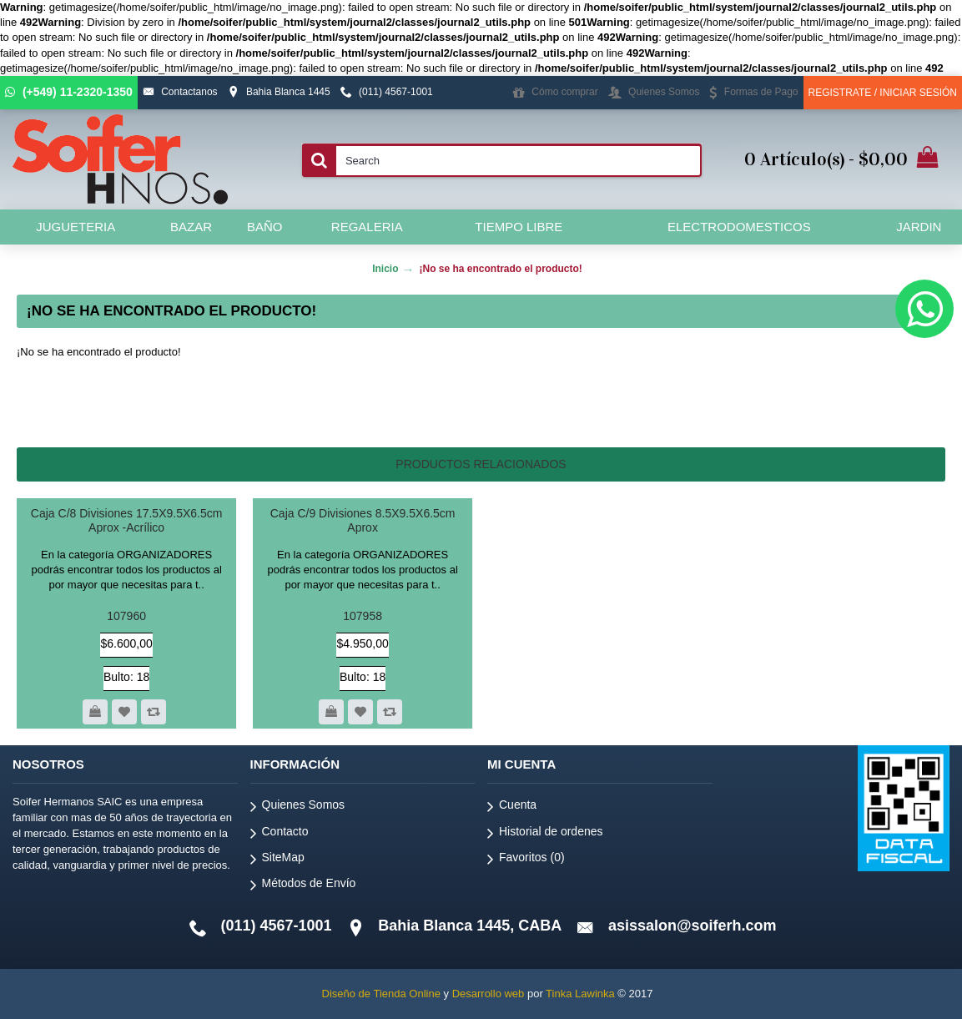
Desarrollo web (488, 993)
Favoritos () (526, 860)
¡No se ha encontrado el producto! (500, 269)
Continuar (890, 403)
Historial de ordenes (545, 834)
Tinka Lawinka (580, 993)
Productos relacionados (480, 464)
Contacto (279, 834)
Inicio (385, 269)
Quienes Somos (297, 807)
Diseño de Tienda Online (381, 993)
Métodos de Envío (303, 885)
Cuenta (511, 807)
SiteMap (277, 860)
